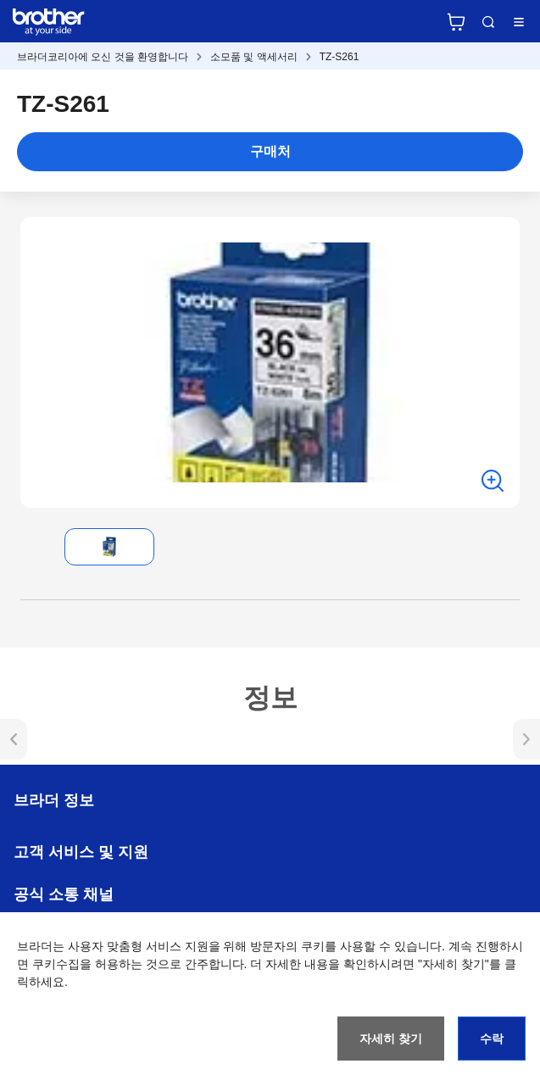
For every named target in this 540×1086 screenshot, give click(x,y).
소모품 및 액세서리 (254, 57)
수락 (492, 1038)
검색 (488, 22)
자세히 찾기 (390, 1038)
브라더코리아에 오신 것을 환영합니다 (102, 57)
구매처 (270, 151)
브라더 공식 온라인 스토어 (456, 22)
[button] (33, 547)
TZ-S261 (339, 57)
